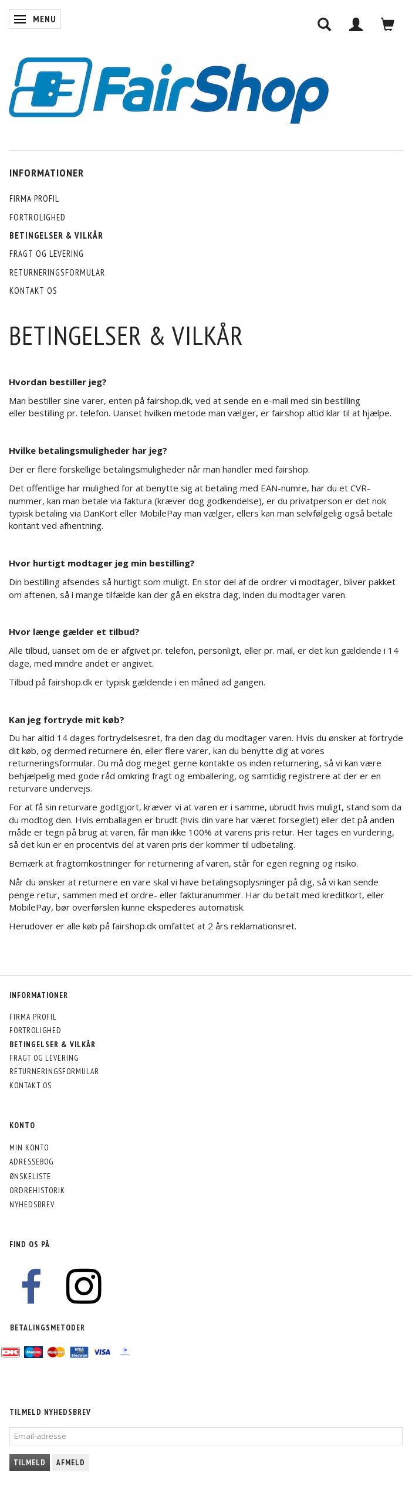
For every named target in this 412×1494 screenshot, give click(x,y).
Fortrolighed (37, 217)
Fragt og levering (46, 253)
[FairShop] (169, 89)
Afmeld (70, 1463)
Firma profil (34, 198)
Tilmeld (29, 1463)
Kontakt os (33, 290)
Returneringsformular (57, 272)
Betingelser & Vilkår (56, 235)
